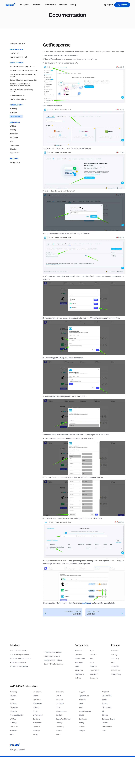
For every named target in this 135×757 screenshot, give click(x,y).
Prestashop (60, 727)
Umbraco (105, 723)
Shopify (13, 139)
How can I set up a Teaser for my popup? (21, 99)
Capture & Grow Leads (52, 656)
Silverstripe (14, 707)
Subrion (59, 731)
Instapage (13, 723)
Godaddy (59, 723)
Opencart (36, 727)
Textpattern (37, 723)
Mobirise (78, 678)
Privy (91, 659)
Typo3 (81, 707)
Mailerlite (13, 122)
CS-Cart (105, 715)
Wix (11, 150)
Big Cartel (59, 700)
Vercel (81, 703)
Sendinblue (83, 719)
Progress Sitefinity (16, 715)
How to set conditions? (18, 108)
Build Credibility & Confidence (20, 655)
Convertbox (94, 674)
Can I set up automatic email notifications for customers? (20, 94)
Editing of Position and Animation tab (23, 89)
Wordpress (37, 692)
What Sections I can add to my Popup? (23, 70)
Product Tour (50, 5)
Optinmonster (80, 659)
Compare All (94, 678)
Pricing (73, 5)
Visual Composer (85, 711)
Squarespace (37, 703)
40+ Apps (24, 5)
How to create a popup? (18, 57)
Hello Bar (93, 655)
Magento (13, 711)
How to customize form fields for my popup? (23, 84)
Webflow (13, 135)
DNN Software (107, 727)
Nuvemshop (14, 154)
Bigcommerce (84, 696)
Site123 (81, 715)
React (58, 734)
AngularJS (105, 692)
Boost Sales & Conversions (53, 664)
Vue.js (104, 731)
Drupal (58, 696)
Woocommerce (61, 711)
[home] (10, 4)
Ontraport (59, 692)
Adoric (77, 666)
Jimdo (12, 734)
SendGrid (59, 715)
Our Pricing (115, 659)
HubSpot (13, 703)
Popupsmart (79, 674)
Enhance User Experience (19, 666)
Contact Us (115, 666)
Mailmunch (79, 670)
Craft (12, 700)
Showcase (63, 5)
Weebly (81, 727)
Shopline (13, 158)
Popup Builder (94, 670)
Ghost (58, 707)
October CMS (107, 696)
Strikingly (36, 719)
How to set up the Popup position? (22, 67)
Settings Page (15, 171)
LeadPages (37, 700)
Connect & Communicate (53, 652)
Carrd (35, 711)
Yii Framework (38, 715)
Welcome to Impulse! (17, 44)
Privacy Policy (116, 674)
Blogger (82, 692)
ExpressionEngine (108, 719)
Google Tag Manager (63, 719)
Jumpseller (14, 143)
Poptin (92, 651)
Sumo (92, 662)
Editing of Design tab (17, 104)
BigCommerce (15, 162)
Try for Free (122, 5)
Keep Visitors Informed (18, 662)
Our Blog (114, 655)
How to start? (15, 53)
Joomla (104, 700)
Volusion (13, 696)
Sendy (35, 734)
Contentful (60, 703)
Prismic (35, 696)
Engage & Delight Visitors (53, 660)
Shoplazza (14, 147)
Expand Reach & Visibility (18, 651)
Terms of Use (115, 670)
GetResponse (15, 125)
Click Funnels (106, 707)
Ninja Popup (79, 662)
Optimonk (78, 655)
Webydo (82, 731)
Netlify (81, 723)
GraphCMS (14, 727)
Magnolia (82, 700)
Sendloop (36, 731)
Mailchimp (13, 118)
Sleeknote (78, 651)
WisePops (93, 666)
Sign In (110, 5)
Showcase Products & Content (21, 659)
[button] (37, 5)
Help (112, 662)
